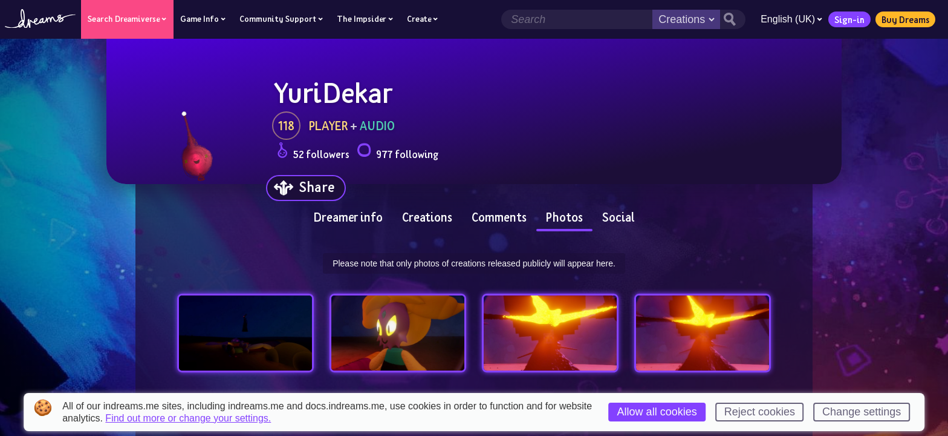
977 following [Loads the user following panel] (397, 152)
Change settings (861, 412)
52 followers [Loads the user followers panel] (313, 152)
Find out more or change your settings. (188, 418)
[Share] (306, 188)
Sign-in (849, 19)
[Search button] (732, 19)
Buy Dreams (905, 19)
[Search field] (576, 19)
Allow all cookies (657, 412)
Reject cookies (759, 412)
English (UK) (791, 19)
